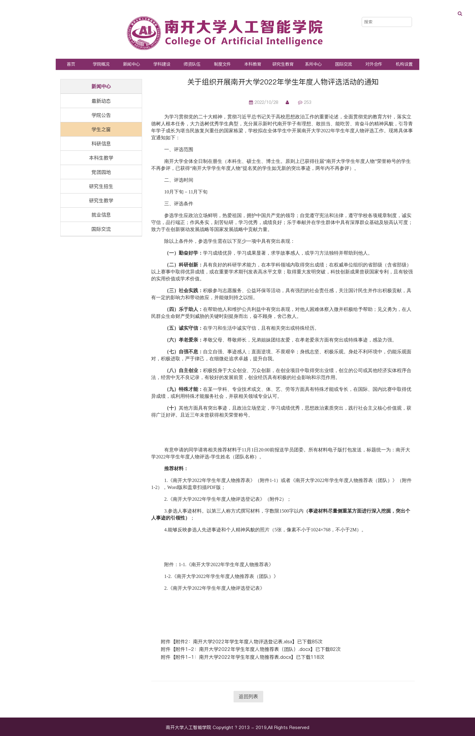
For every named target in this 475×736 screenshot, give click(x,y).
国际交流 (343, 64)
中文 (396, 11)
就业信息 (101, 214)
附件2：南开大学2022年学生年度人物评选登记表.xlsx (233, 641)
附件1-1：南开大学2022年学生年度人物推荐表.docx (233, 657)
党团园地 (101, 172)
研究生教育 (283, 64)
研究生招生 (101, 186)
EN (409, 11)
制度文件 (222, 64)
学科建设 (161, 64)
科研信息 (101, 143)
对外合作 (373, 64)
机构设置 (404, 64)
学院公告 (101, 115)
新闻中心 (131, 64)
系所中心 (313, 64)
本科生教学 (101, 157)
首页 (71, 64)
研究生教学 (101, 200)
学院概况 (101, 64)
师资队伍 (192, 64)
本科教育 (252, 64)
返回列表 (248, 696)
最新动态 (101, 100)
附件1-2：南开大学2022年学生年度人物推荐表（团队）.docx (243, 649)
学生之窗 (101, 129)
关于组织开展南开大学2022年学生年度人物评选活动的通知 (283, 82)
